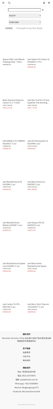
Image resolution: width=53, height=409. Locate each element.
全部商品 (9, 28)
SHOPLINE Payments (29, 404)
